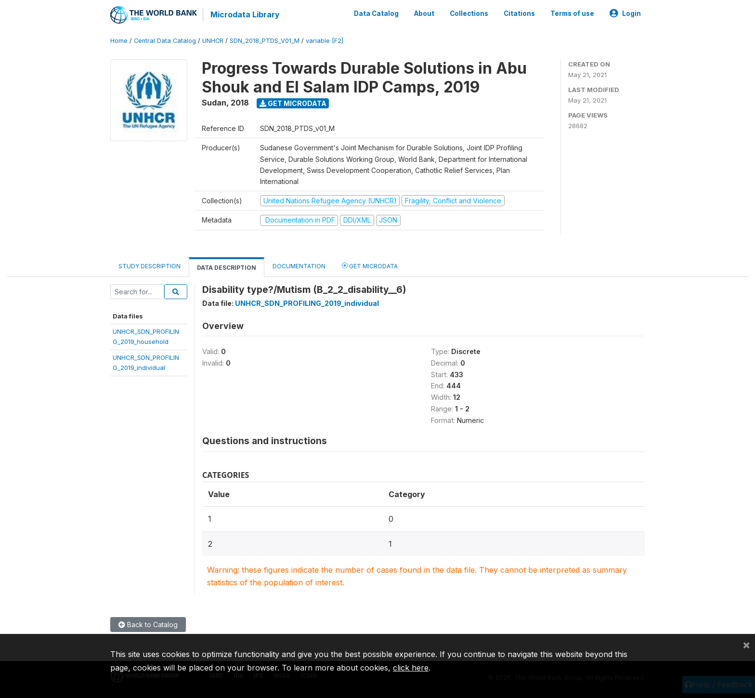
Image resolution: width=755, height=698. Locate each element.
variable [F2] (324, 40)
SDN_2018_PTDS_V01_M (264, 40)
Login (625, 13)
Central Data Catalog (165, 40)
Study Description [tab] (149, 266)
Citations (519, 13)
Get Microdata (293, 103)
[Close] (746, 644)
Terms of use (572, 13)
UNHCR (212, 40)
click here (411, 667)
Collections (469, 13)
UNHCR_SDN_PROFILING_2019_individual (307, 303)
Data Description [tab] (226, 267)
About (424, 13)
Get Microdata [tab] (370, 266)
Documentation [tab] (299, 266)
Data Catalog (376, 13)
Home (119, 40)
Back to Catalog (148, 624)
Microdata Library (245, 14)
